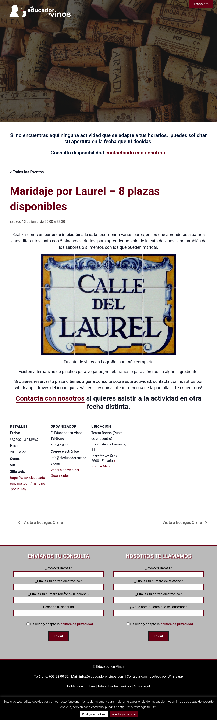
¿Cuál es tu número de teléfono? (158, 584)
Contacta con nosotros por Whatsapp (155, 677)
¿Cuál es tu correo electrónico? (58, 584)
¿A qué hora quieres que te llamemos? (158, 610)
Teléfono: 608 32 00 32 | (52, 677)
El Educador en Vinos (108, 667)
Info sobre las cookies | (116, 686)
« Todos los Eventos (27, 172)
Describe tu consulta (58, 610)
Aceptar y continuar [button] (124, 714)
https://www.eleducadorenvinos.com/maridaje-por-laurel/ (27, 483)
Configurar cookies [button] (93, 714)
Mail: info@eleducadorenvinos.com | (99, 677)
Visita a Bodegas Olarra (42, 522)
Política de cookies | (82, 686)
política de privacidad (76, 624)
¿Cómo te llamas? (58, 571)
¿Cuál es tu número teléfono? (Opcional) (58, 597)
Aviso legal (142, 686)
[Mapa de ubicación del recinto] (154, 444)
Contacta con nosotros (50, 398)
